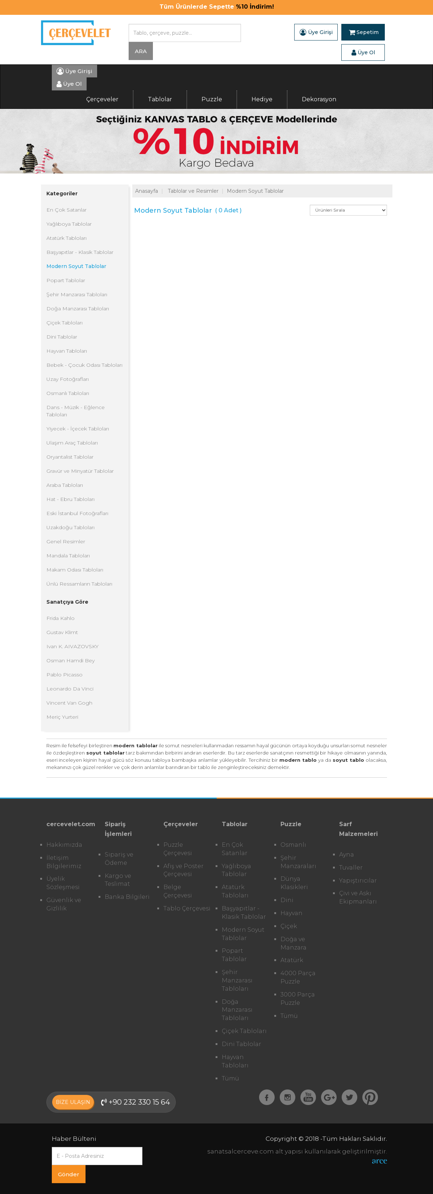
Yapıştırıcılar (358, 880)
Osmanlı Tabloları (67, 393)
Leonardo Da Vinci (69, 688)
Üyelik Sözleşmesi (63, 883)
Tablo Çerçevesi (187, 908)
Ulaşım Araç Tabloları (72, 442)
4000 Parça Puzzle (298, 977)
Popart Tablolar (65, 280)
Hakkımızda (64, 844)
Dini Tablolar (61, 336)
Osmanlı (293, 844)
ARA (141, 51)
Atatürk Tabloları (66, 238)
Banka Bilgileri (127, 896)
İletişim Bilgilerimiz (63, 862)
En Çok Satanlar (66, 210)
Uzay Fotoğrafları (67, 379)
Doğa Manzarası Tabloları (77, 308)
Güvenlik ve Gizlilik (63, 904)
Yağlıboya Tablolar (69, 224)
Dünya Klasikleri (294, 883)
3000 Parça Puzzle (297, 998)
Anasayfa (146, 191)
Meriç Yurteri (62, 717)
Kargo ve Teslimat (118, 880)
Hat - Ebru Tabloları (70, 499)
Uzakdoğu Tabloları (70, 527)
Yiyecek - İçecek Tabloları (77, 428)
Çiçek (288, 926)
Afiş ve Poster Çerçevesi (183, 870)
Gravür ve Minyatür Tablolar (80, 471)
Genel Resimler (65, 541)
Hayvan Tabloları (66, 351)
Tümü (230, 1078)
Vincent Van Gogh (69, 703)
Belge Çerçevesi (177, 891)
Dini (286, 900)
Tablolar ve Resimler (193, 191)
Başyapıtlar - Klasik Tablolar (79, 252)
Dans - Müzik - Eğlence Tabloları (75, 411)
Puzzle (211, 99)
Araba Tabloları (64, 485)
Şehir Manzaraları (298, 862)
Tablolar (160, 99)
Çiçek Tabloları (64, 322)
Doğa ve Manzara (293, 943)
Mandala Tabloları (68, 555)
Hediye (261, 99)
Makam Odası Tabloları (74, 569)
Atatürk (291, 960)
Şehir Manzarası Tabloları (76, 294)
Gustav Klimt (62, 632)
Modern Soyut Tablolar (76, 266)
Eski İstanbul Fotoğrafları (77, 513)
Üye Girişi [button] (316, 32)
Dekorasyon (319, 99)
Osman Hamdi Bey (70, 660)
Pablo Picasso (64, 674)
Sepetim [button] (364, 32)
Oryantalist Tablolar (69, 457)
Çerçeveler (102, 99)
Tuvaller (351, 867)
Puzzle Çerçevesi (177, 849)
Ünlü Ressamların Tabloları (79, 584)
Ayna (346, 854)
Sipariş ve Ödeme (119, 858)
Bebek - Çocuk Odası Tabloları (84, 365)
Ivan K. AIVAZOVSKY (72, 646)
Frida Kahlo (60, 618)
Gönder (68, 1174)
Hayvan (291, 913)
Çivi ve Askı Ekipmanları (358, 897)
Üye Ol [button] (363, 52)
